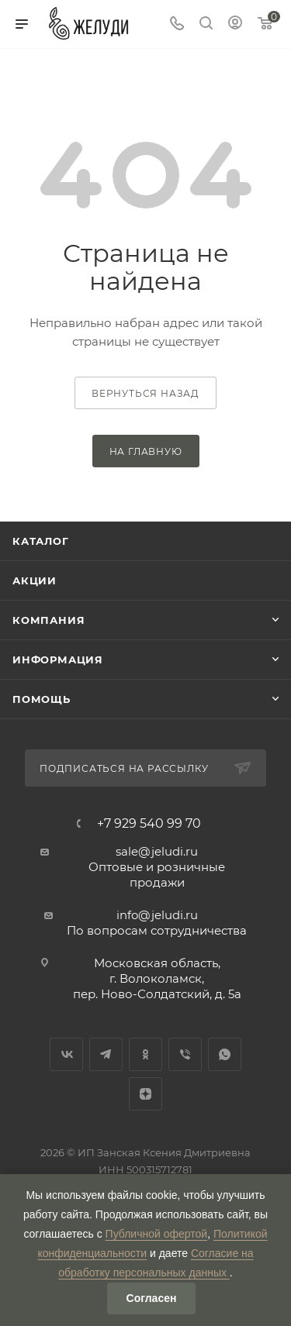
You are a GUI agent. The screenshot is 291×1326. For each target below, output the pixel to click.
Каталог (40, 541)
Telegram (106, 1054)
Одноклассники (145, 1054)
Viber (185, 1054)
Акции (34, 580)
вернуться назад (145, 393)
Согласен (151, 1298)
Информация (57, 659)
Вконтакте (66, 1054)
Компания (48, 620)
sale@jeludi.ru (157, 851)
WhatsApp (224, 1054)
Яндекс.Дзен (145, 1094)
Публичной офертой (157, 1234)
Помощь (41, 699)
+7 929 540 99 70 (149, 824)
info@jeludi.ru (157, 915)
